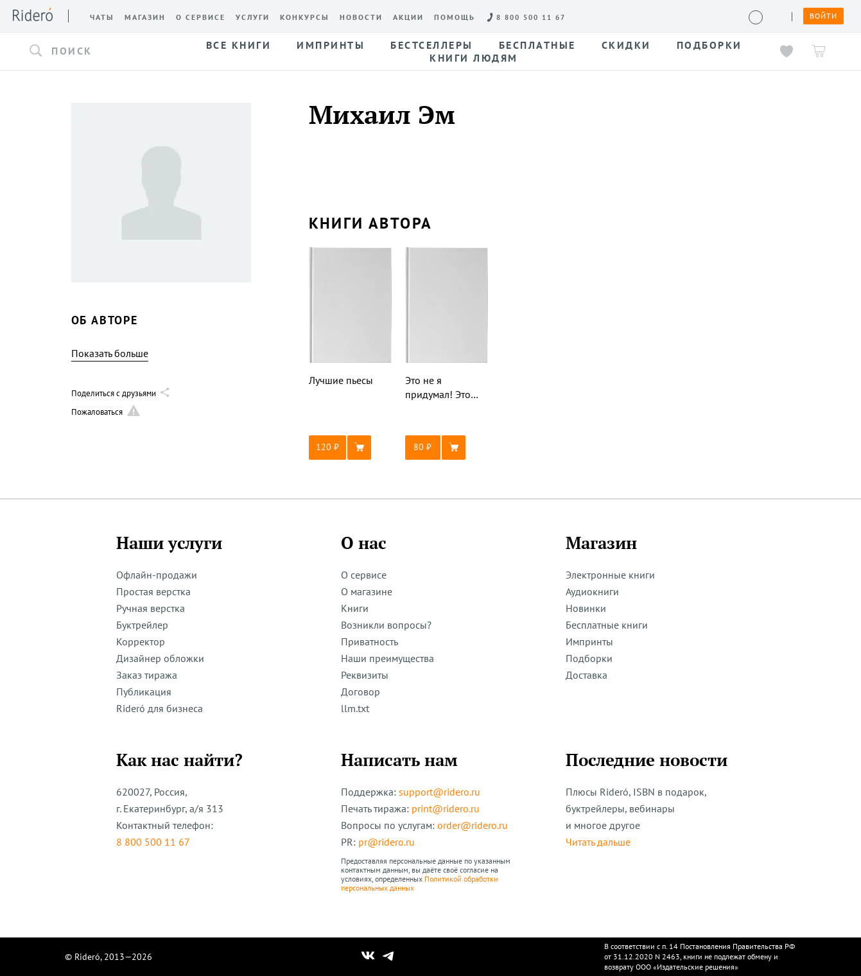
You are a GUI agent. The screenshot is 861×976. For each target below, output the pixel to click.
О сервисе (364, 574)
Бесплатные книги (607, 624)
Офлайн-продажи (156, 574)
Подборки (589, 658)
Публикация (143, 691)
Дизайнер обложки (160, 658)
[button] (101, 51)
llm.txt (355, 708)
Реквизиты (364, 674)
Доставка (586, 674)
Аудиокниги (592, 591)
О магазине (366, 591)
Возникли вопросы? (386, 624)
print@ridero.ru (446, 808)
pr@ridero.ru (386, 841)
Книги (355, 608)
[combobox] (101, 51)
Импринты (589, 641)
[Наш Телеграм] (387, 956)
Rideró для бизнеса (159, 708)
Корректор (140, 641)
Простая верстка (153, 591)
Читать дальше (598, 841)
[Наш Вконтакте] (368, 956)
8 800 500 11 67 (153, 841)
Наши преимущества (387, 658)
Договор (360, 691)
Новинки (586, 608)
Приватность (369, 641)
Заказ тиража (146, 674)
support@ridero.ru (439, 791)
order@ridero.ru (472, 825)
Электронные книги (610, 574)
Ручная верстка (150, 608)
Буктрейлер (142, 624)
